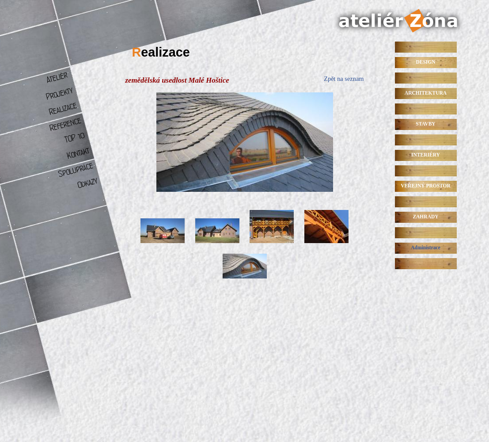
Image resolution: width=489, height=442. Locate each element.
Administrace (425, 247)
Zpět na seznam (344, 78)
